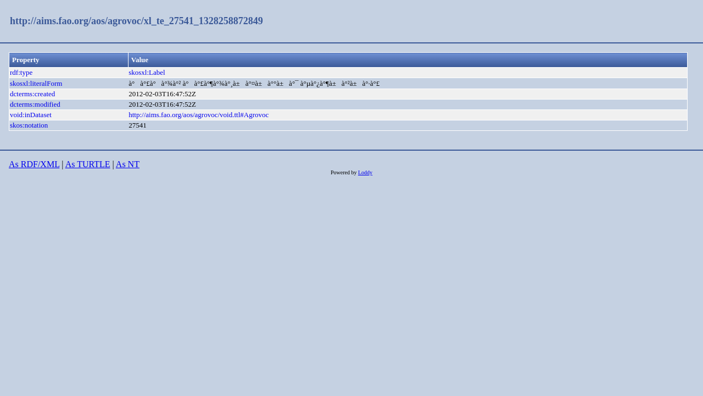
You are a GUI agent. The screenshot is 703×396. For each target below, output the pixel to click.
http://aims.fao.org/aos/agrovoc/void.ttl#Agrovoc (199, 115)
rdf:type (21, 72)
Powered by (344, 172)
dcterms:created (32, 94)
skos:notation (29, 125)
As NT (128, 164)
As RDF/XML (34, 164)
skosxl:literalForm (36, 83)
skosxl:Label (147, 72)
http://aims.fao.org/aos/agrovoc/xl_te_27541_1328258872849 (136, 20)
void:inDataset (31, 115)
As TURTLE (87, 164)
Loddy (365, 172)
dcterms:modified (35, 104)
